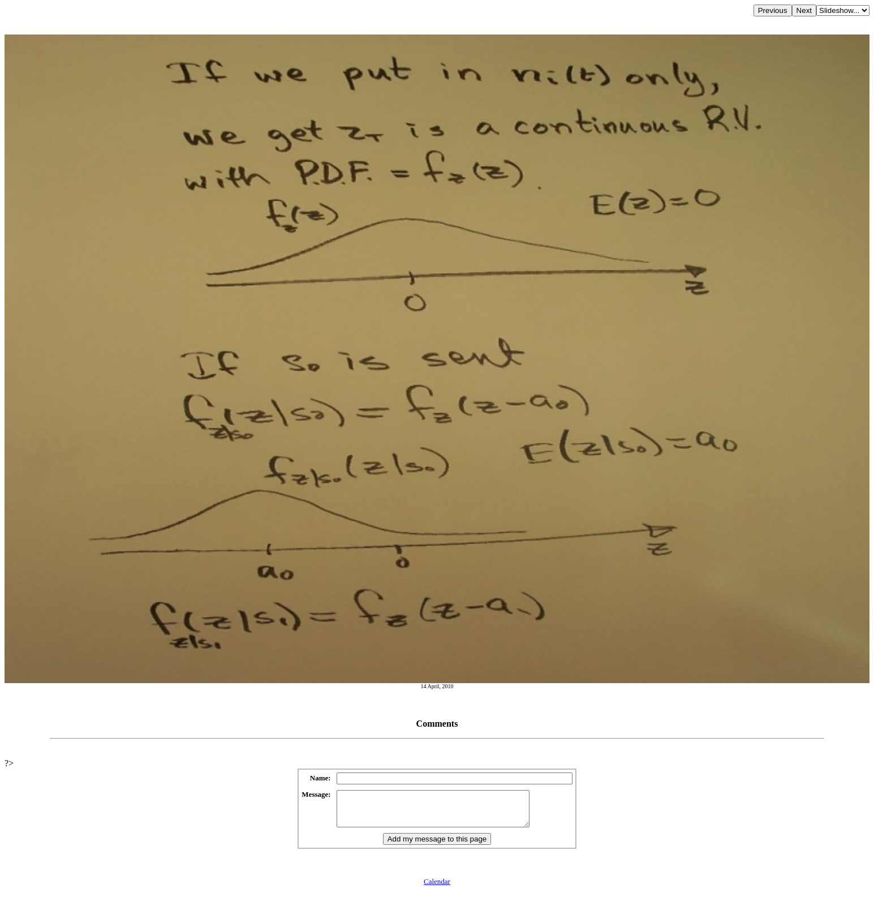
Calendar (437, 888)
